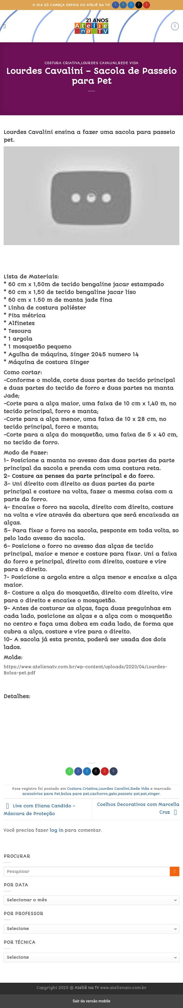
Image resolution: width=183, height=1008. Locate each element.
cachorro (99, 794)
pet (144, 794)
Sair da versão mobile (91, 1001)
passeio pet (129, 794)
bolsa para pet (75, 794)
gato (113, 794)
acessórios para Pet (41, 794)
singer (154, 794)
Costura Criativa (62, 63)
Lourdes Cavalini (99, 63)
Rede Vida (128, 63)
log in (56, 830)
